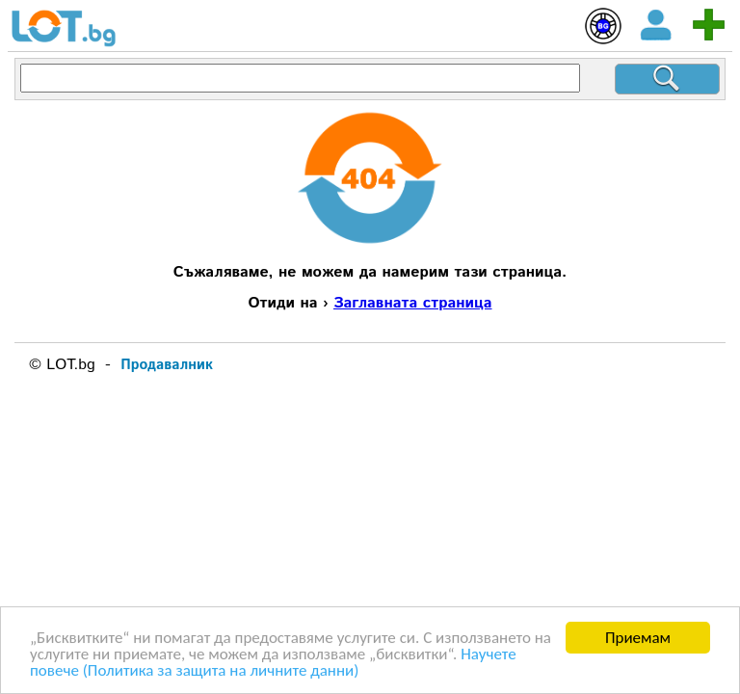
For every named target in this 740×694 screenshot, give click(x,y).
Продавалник (166, 365)
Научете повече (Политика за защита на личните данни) (273, 663)
